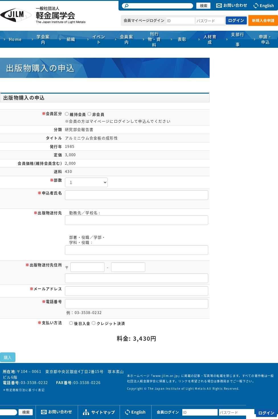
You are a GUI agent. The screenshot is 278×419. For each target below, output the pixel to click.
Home (15, 39)
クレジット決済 (108, 323)
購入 (8, 357)
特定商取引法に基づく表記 (25, 390)
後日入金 (80, 323)
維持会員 (75, 114)
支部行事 (237, 39)
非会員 (96, 114)
